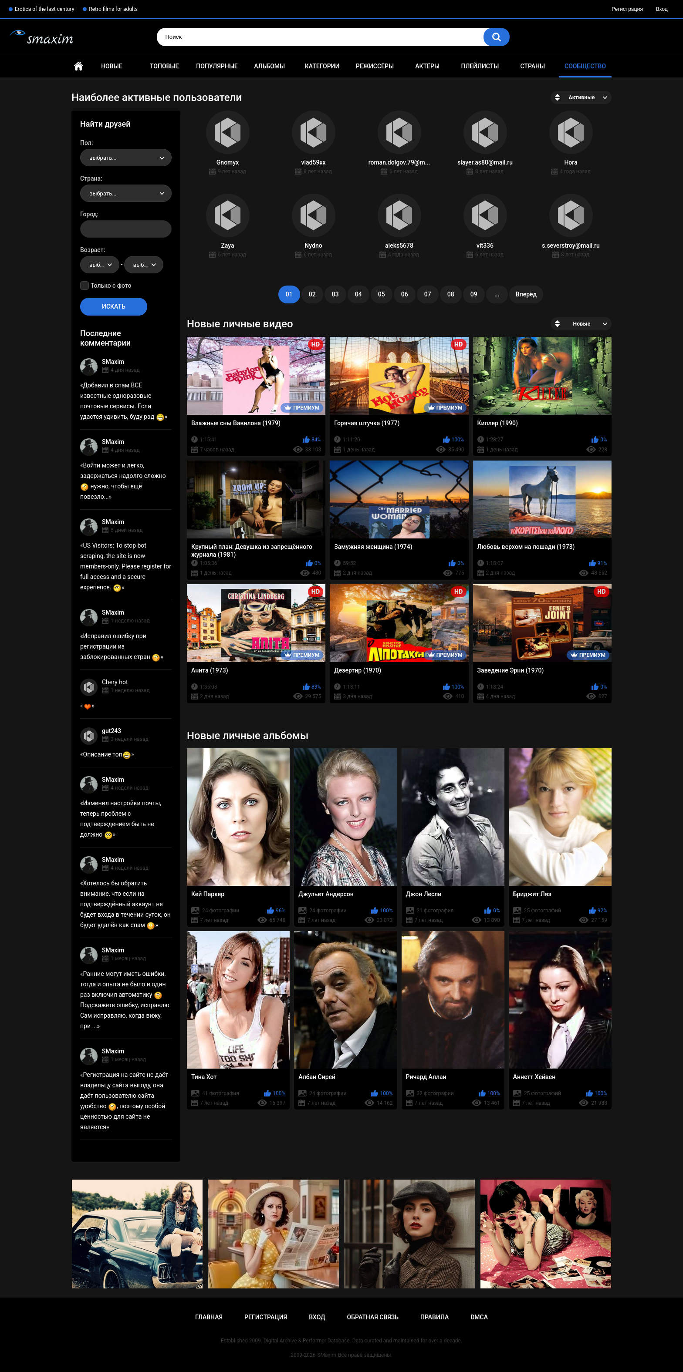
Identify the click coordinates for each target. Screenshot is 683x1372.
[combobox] (126, 157)
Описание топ (107, 754)
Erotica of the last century (44, 9)
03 (335, 294)
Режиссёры (375, 66)
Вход (662, 9)
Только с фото (111, 285)
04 (358, 294)
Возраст (92, 249)
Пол (85, 142)
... (497, 294)
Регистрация (627, 9)
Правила (434, 1317)
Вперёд (526, 294)
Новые (111, 66)
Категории (322, 66)
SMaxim (113, 361)
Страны (532, 66)
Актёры (427, 66)
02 (312, 294)
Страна (90, 178)
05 (381, 294)
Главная (78, 66)
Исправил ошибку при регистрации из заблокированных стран (120, 646)
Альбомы (269, 66)
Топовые (164, 66)
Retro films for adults (113, 9)
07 (427, 294)
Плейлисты (480, 66)
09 (473, 294)
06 (404, 294)
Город (88, 214)
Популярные (216, 66)
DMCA (479, 1317)
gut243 (111, 730)
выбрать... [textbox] (102, 158)
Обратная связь (373, 1317)
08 (450, 294)
